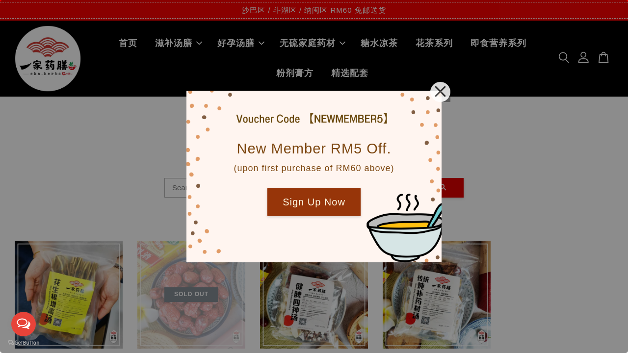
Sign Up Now (314, 202)
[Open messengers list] (23, 324)
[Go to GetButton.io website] (23, 343)
